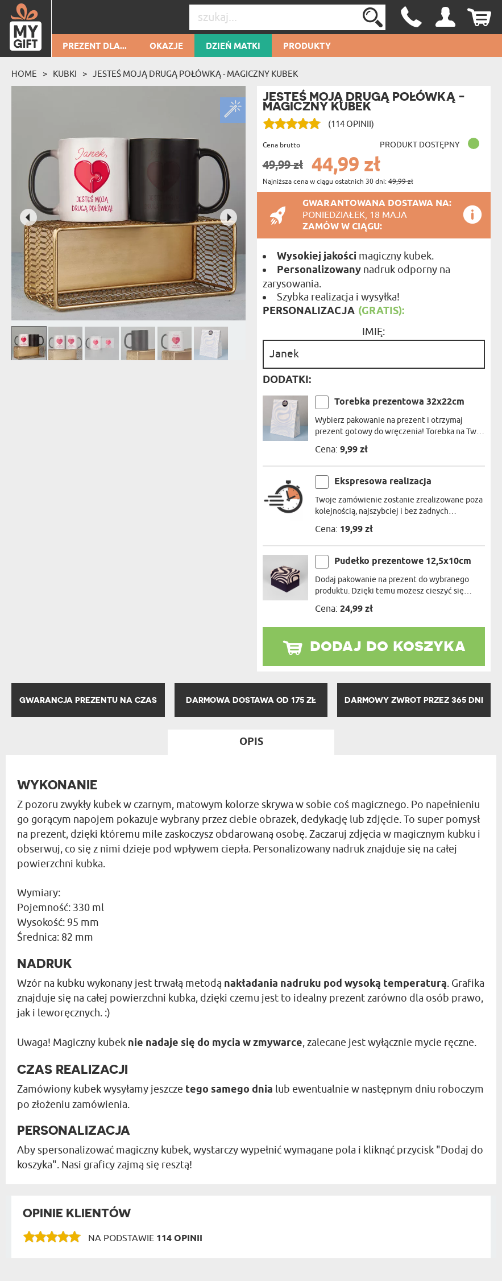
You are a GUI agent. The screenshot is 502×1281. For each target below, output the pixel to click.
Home (24, 74)
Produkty (307, 46)
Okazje (166, 46)
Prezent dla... (95, 46)
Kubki (65, 74)
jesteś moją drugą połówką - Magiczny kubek (195, 74)
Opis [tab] (251, 742)
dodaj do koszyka (388, 645)
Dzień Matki (233, 46)
